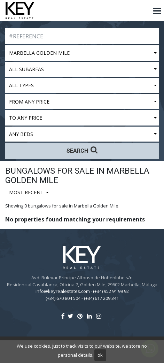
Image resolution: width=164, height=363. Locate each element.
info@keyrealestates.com (63, 291)
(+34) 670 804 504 (63, 298)
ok (100, 355)
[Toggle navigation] (157, 11)
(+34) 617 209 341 (101, 298)
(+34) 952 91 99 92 (111, 291)
